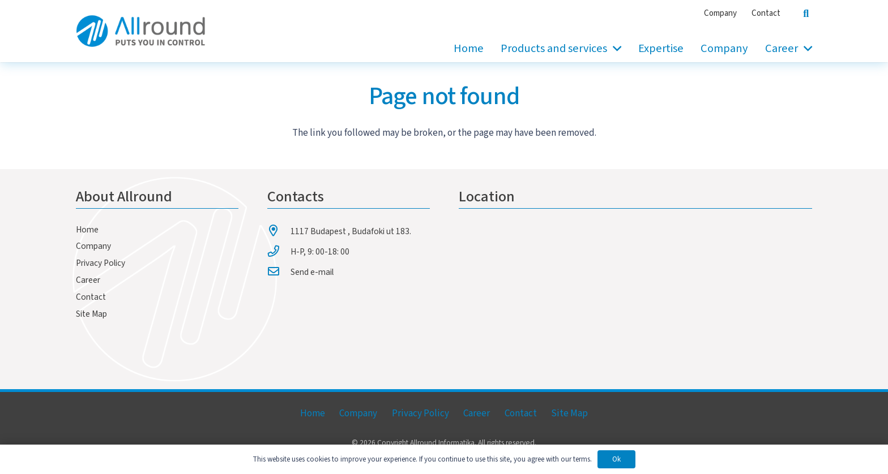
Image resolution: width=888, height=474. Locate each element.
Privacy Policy (100, 263)
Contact (91, 297)
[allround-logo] (141, 31)
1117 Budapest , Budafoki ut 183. (351, 231)
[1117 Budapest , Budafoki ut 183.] (279, 230)
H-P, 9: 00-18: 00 (320, 251)
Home (87, 229)
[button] (614, 49)
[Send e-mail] (279, 271)
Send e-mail (312, 272)
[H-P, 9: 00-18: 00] (279, 251)
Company (93, 246)
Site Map (91, 314)
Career (88, 280)
